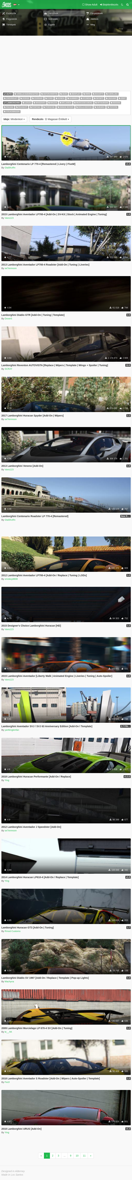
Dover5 (8, 318)
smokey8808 (11, 579)
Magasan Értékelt (50, 119)
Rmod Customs (13, 931)
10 (77, 1155)
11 (84, 1155)
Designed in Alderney (13, 1171)
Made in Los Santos (12, 1174)
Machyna (9, 981)
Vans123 (9, 218)
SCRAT (8, 369)
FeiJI (7, 1082)
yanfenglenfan (12, 730)
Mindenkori (14, 119)
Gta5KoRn (10, 167)
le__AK (8, 1031)
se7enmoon (11, 268)
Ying (7, 780)
